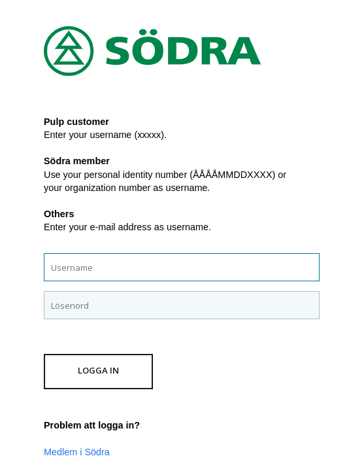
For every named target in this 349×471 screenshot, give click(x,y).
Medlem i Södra (77, 452)
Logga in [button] (98, 370)
